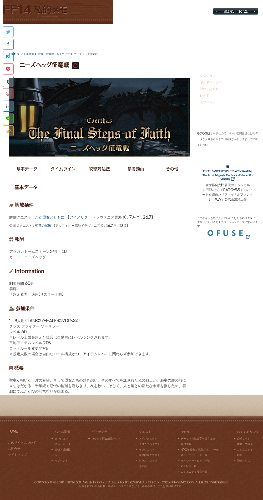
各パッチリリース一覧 (194, 455)
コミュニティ (245, 449)
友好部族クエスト (149, 455)
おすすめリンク (234, 35)
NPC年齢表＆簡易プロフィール (200, 449)
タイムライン (63, 169)
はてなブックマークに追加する (8, 56)
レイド (204, 95)
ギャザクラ (80, 35)
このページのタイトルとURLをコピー (8, 131)
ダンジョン (208, 75)
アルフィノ (63, 225)
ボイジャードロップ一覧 (195, 460)
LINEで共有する (8, 118)
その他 (183, 35)
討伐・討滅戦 (209, 89)
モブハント (208, 102)
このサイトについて (22, 442)
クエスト (131, 35)
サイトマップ (227, 4)
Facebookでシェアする (8, 44)
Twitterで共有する (8, 32)
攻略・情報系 (245, 444)
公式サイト (243, 438)
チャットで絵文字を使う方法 (198, 438)
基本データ (26, 169)
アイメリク (78, 217)
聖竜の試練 (43, 225)
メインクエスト (148, 438)
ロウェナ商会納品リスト (106, 438)
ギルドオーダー (211, 82)
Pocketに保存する (8, 69)
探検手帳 (186, 444)
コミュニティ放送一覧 (194, 471)
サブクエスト (147, 449)
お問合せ (251, 4)
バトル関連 (28, 35)
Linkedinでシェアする (8, 106)
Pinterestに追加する (8, 93)
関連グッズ (243, 460)
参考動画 (135, 169)
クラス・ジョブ (148, 460)
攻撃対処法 (99, 169)
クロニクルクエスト (151, 444)
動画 (239, 455)
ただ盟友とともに (49, 217)
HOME (13, 431)
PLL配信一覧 (188, 466)
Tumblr (8, 81)
